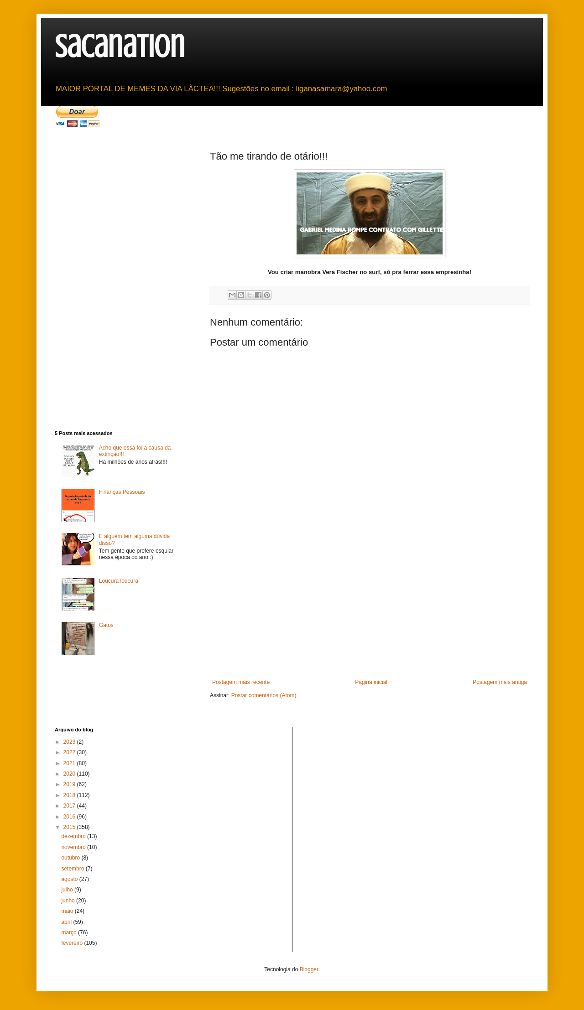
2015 (70, 827)
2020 (70, 774)
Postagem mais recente (241, 682)
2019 (70, 784)
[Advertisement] (369, 611)
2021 (70, 763)
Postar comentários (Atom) (264, 695)
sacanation (120, 47)
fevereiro (72, 943)
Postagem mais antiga (500, 682)
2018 (70, 795)
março (69, 932)
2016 (70, 816)
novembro (74, 847)
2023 (70, 742)
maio (67, 911)
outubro (71, 858)
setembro (73, 868)
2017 (70, 806)
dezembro (74, 836)
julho (67, 889)
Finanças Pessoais (122, 492)
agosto (70, 879)
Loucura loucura (118, 581)
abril (67, 922)
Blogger (309, 969)
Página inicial (371, 682)
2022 (70, 752)
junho (68, 900)
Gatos (106, 625)
